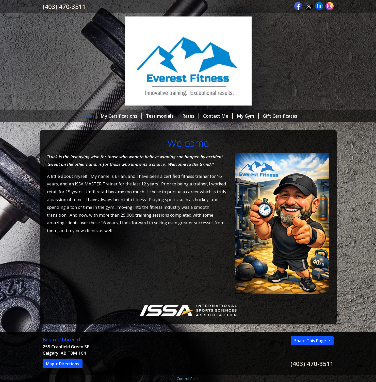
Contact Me (218, 116)
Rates (190, 116)
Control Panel (188, 378)
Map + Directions (62, 364)
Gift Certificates (280, 116)
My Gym (248, 116)
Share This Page (310, 340)
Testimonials (162, 116)
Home (87, 116)
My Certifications (121, 116)
